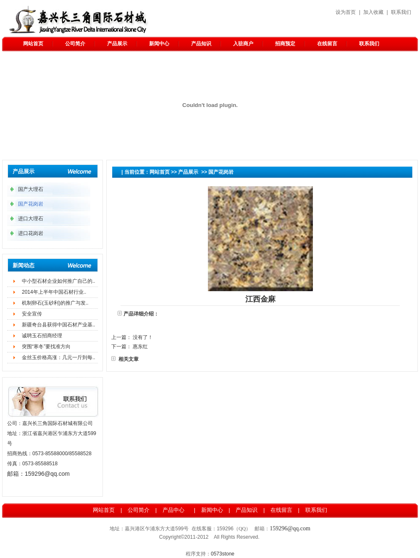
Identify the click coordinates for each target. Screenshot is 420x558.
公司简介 (75, 44)
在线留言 (327, 44)
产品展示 (117, 44)
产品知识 (201, 44)
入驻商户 (243, 44)
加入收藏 (373, 12)
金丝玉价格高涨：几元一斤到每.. (58, 357)
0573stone (222, 554)
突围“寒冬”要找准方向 (46, 346)
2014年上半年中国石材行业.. (54, 292)
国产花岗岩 (221, 172)
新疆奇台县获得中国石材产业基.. (58, 325)
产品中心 (173, 510)
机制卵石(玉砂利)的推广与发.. (55, 303)
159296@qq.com (47, 473)
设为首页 (346, 12)
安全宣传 (32, 314)
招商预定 (285, 44)
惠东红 (140, 346)
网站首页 (33, 44)
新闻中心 (159, 44)
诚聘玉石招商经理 (42, 336)
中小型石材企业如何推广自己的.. (58, 281)
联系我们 (401, 12)
